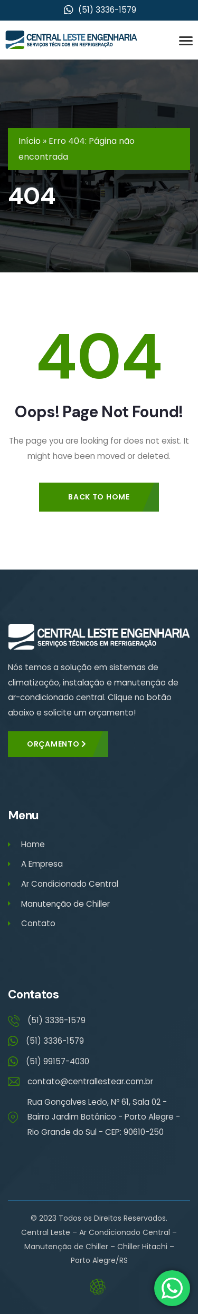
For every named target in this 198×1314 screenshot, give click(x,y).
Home (26, 844)
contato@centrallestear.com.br (90, 1081)
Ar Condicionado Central (63, 883)
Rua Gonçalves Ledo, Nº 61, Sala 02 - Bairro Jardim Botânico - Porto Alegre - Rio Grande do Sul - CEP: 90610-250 (103, 1117)
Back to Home (98, 497)
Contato (31, 923)
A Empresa (35, 863)
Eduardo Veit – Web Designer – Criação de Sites (99, 1287)
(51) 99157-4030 (57, 1061)
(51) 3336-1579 (56, 1020)
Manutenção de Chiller (59, 903)
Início (29, 141)
